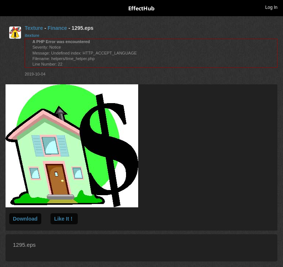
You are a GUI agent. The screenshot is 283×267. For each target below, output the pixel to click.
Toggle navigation (9, 7)
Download (25, 219)
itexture (32, 35)
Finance (57, 28)
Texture (34, 28)
